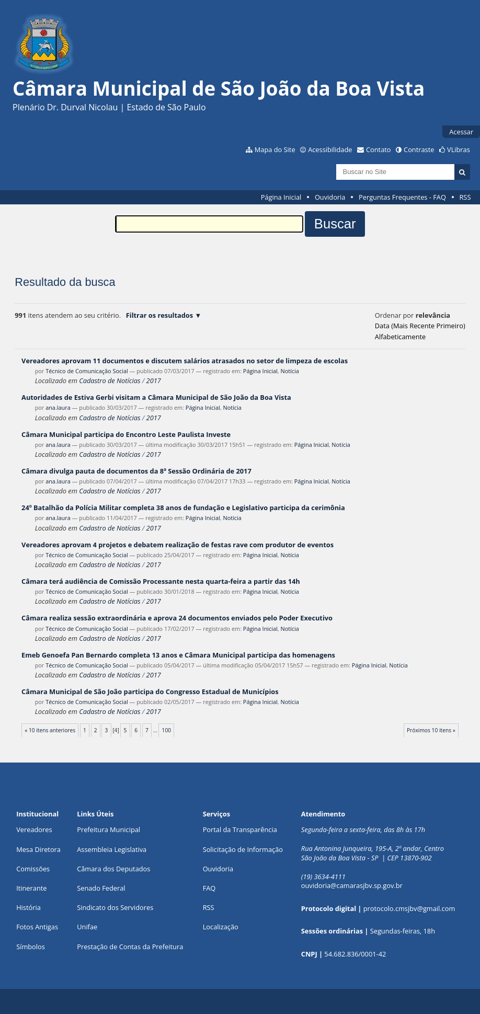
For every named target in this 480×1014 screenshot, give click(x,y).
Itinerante (31, 888)
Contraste (419, 149)
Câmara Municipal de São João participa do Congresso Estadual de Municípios (150, 691)
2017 (153, 380)
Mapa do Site (275, 149)
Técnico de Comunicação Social (86, 371)
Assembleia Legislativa (111, 849)
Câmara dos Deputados (113, 868)
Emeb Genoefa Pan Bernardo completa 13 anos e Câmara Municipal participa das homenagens (178, 655)
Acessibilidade (330, 149)
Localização (220, 926)
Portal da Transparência (240, 829)
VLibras (458, 149)
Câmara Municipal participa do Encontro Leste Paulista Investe (126, 434)
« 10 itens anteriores (50, 730)
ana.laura (58, 407)
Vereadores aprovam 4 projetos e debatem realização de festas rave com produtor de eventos (177, 544)
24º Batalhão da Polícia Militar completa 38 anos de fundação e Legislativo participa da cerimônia (183, 507)
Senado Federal (101, 888)
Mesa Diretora (38, 849)
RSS (465, 197)
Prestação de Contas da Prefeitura (130, 946)
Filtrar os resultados (159, 315)
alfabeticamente (400, 336)
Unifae (87, 926)
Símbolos (30, 946)
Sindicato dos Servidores (115, 907)
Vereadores (34, 829)
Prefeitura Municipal (108, 829)
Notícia (289, 371)
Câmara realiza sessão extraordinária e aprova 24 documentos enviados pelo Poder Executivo (177, 618)
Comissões (33, 868)
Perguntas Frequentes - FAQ (402, 197)
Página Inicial (281, 197)
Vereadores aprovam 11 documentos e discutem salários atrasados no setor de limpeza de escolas (184, 360)
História (28, 907)
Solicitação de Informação (243, 849)
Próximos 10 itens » (431, 730)
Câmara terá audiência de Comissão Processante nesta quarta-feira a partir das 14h (160, 581)
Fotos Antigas (37, 926)
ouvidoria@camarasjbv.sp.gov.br (352, 885)
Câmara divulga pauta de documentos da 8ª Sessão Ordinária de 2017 (136, 471)
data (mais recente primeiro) (420, 325)
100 (167, 730)
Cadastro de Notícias (109, 380)
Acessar (461, 131)
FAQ (209, 888)
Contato (378, 149)
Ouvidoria (330, 197)
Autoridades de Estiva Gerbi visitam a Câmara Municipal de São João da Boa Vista (156, 397)
